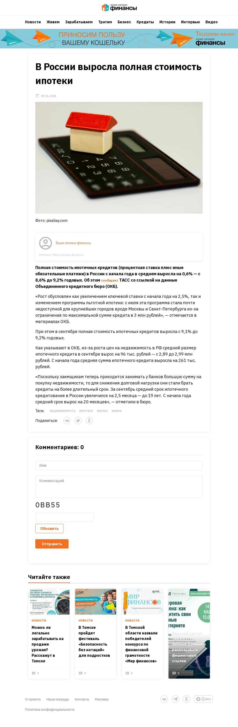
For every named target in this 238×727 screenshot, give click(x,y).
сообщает (111, 286)
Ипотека (86, 417)
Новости (33, 26)
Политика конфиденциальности (50, 717)
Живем (53, 26)
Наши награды (57, 707)
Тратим (105, 26)
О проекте (33, 707)
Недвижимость (63, 417)
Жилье (102, 417)
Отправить (52, 550)
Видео (211, 26)
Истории (167, 26)
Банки (117, 417)
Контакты (82, 707)
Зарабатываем (79, 26)
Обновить (49, 534)
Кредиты (145, 26)
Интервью (190, 26)
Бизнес (124, 26)
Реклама (101, 707)
